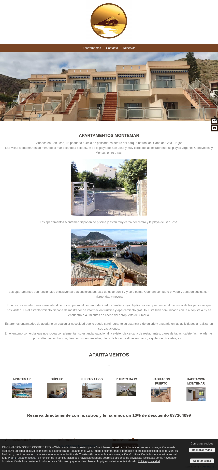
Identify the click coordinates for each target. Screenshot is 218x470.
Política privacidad (149, 461)
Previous (3, 117)
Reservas (129, 48)
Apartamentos (91, 48)
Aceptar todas (202, 460)
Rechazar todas (202, 450)
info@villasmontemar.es (198, 2)
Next (214, 117)
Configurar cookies (202, 443)
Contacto (112, 48)
